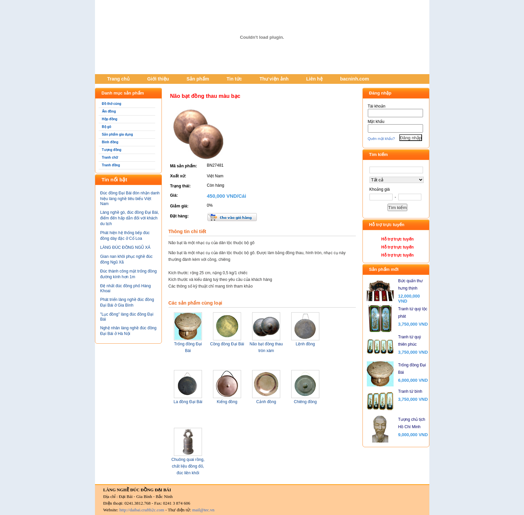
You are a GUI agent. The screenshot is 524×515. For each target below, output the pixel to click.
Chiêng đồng (305, 401)
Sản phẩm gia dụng (117, 134)
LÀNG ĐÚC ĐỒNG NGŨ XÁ (125, 247)
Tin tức (234, 78)
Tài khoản (377, 106)
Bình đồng (110, 142)
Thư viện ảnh (274, 78)
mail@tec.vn (203, 509)
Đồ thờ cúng (111, 104)
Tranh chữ (110, 157)
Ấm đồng (109, 111)
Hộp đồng (109, 119)
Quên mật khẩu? (381, 139)
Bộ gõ (106, 127)
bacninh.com (354, 78)
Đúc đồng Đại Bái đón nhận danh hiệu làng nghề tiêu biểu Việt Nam (130, 198)
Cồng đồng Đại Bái (227, 344)
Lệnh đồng (305, 344)
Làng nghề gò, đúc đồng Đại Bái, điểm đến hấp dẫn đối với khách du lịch (129, 218)
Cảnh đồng (266, 401)
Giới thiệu (158, 78)
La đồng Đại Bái (188, 401)
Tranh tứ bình (410, 391)
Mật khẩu (376, 121)
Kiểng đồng (227, 401)
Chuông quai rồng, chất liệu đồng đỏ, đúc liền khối (187, 466)
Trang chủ (118, 78)
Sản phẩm (198, 78)
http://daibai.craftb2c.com (141, 509)
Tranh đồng (111, 165)
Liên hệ (314, 78)
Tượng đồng (111, 150)
